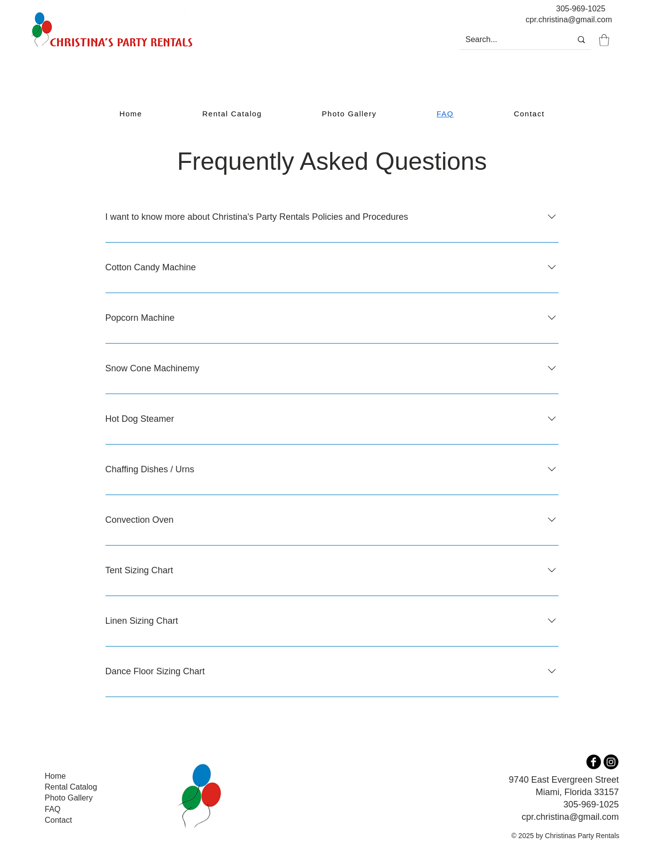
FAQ (52, 809)
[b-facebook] (593, 761)
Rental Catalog (71, 787)
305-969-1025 (581, 8)
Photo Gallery (69, 798)
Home (55, 776)
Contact (58, 820)
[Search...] (508, 39)
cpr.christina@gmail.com (569, 817)
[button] (604, 40)
